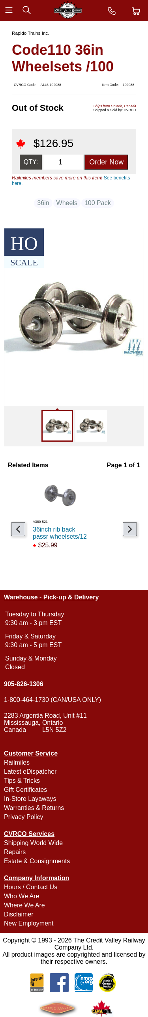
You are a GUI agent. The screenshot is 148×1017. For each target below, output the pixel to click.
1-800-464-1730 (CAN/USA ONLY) (52, 699)
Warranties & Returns (34, 807)
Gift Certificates (25, 789)
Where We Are (24, 905)
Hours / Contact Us (30, 887)
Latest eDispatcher (30, 771)
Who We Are (21, 896)
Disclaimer (19, 914)
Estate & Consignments (37, 861)
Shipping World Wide (33, 843)
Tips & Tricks (22, 780)
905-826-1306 (23, 684)
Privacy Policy (23, 817)
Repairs (15, 852)
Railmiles (17, 762)
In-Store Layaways (30, 798)
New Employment (28, 923)
